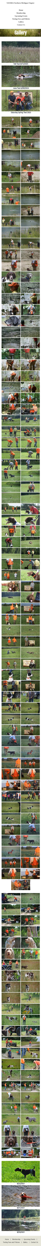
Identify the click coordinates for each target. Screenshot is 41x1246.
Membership (21, 13)
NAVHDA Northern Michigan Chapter (20, 3)
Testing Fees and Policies (21, 19)
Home (21, 10)
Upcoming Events (21, 16)
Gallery (21, 22)
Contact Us (21, 25)
